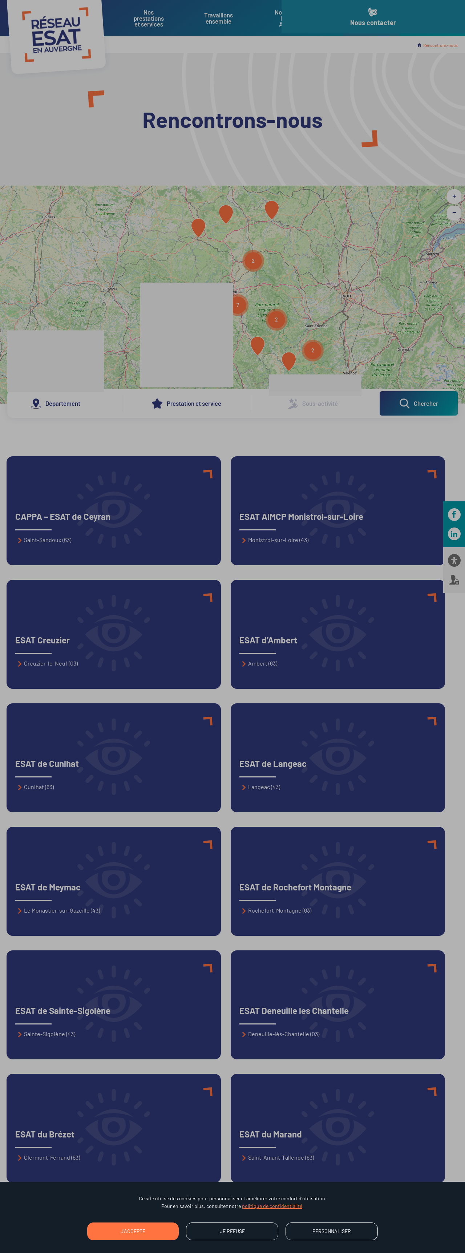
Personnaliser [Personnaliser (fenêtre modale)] (331, 1231)
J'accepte (133, 1231)
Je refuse (232, 1231)
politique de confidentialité (272, 1206)
